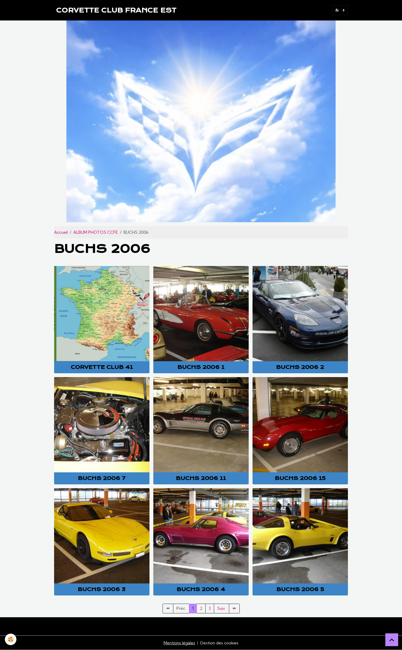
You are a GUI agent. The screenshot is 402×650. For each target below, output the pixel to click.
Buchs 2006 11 (201, 478)
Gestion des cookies (219, 642)
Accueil (61, 232)
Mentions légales (179, 642)
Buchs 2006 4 (201, 589)
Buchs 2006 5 (300, 589)
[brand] (116, 10)
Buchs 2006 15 (300, 478)
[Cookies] (11, 639)
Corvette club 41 (102, 367)
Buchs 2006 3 (102, 589)
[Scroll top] (391, 639)
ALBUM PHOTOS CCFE (95, 232)
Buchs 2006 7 (101, 478)
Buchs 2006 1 (200, 367)
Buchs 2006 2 (300, 367)
